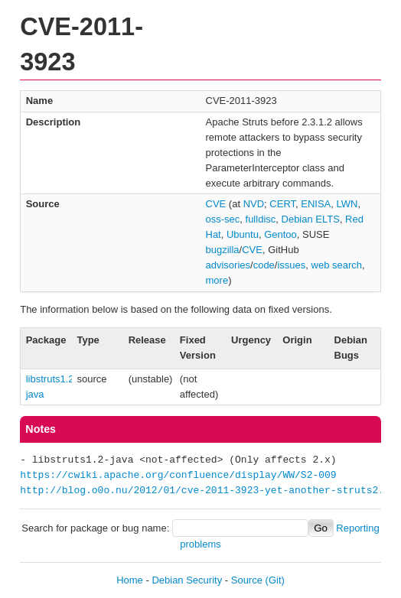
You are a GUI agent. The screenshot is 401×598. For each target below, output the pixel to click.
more (217, 280)
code (264, 265)
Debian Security (187, 580)
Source (246, 580)
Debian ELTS (311, 219)
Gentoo (280, 234)
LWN (347, 204)
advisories (228, 265)
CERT (282, 204)
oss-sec (223, 219)
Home (129, 580)
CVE (216, 204)
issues (291, 265)
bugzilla (223, 249)
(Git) (275, 580)
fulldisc (261, 219)
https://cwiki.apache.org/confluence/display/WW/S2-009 (178, 476)
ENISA (316, 204)
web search (336, 265)
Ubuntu (243, 234)
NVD (253, 204)
